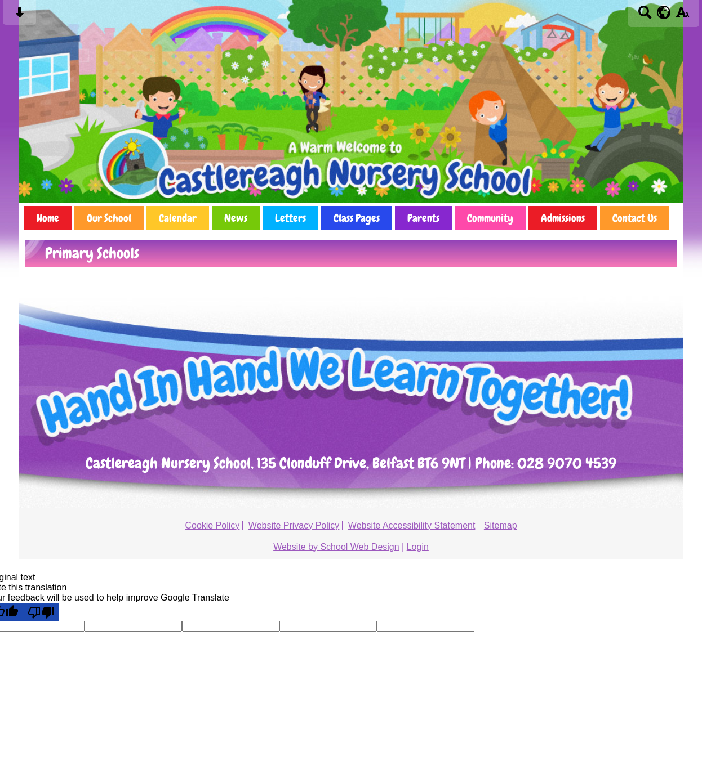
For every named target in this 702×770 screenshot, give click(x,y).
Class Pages (357, 218)
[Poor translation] (41, 612)
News (235, 218)
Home (48, 218)
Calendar (178, 218)
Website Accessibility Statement (412, 525)
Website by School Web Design (336, 547)
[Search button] (645, 16)
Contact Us (634, 218)
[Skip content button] (19, 16)
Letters (290, 218)
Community (490, 218)
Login (418, 547)
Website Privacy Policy (294, 525)
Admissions (563, 218)
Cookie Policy (212, 525)
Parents (423, 218)
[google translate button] (664, 12)
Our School (109, 218)
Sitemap (500, 525)
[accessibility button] (682, 16)
